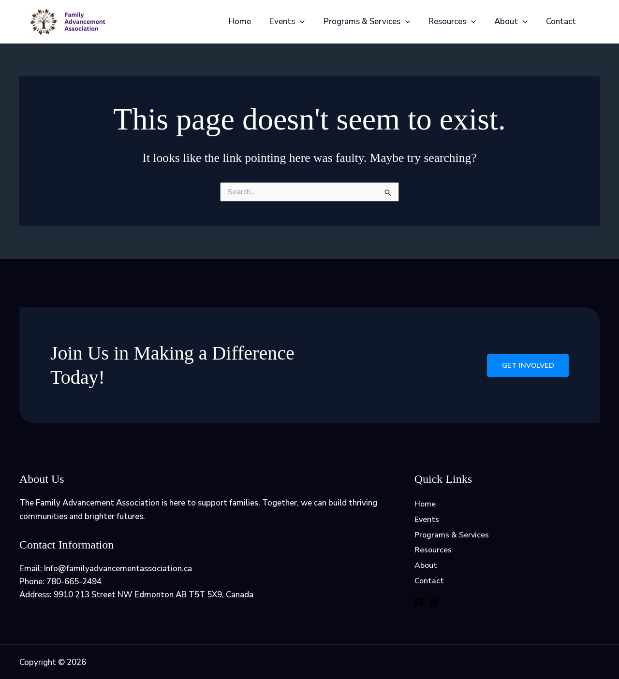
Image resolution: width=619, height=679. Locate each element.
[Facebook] (418, 606)
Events (295, 21)
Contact (562, 21)
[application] (308, 21)
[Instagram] (433, 606)
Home (250, 21)
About (514, 21)
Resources (457, 21)
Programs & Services (373, 21)
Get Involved (526, 365)
